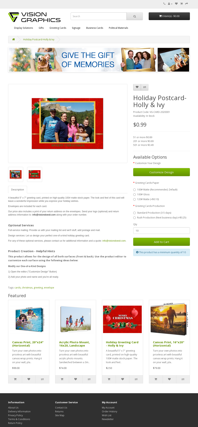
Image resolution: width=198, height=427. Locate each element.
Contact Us (61, 407)
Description (17, 189)
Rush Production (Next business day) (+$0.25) (159, 217)
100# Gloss (141, 194)
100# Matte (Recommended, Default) (155, 189)
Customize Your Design (148, 163)
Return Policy (15, 423)
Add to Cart (161, 242)
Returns (59, 411)
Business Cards (94, 28)
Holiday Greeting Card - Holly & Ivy (122, 343)
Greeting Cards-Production (150, 206)
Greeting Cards (58, 28)
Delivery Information (19, 411)
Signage (76, 28)
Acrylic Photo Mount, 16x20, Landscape (74, 343)
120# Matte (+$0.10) (146, 199)
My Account (108, 407)
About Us (13, 407)
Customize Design (161, 172)
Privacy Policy (15, 415)
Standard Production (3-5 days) (152, 212)
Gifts (41, 28)
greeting (38, 287)
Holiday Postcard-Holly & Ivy (38, 39)
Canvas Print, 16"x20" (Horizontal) (168, 343)
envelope (49, 287)
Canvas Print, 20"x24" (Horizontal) (28, 343)
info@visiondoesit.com (43, 214)
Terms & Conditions (19, 419)
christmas (27, 287)
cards (18, 287)
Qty (135, 224)
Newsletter (108, 419)
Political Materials (118, 28)
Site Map (59, 415)
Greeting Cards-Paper (147, 182)
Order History (109, 411)
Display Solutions (23, 28)
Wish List (106, 415)
